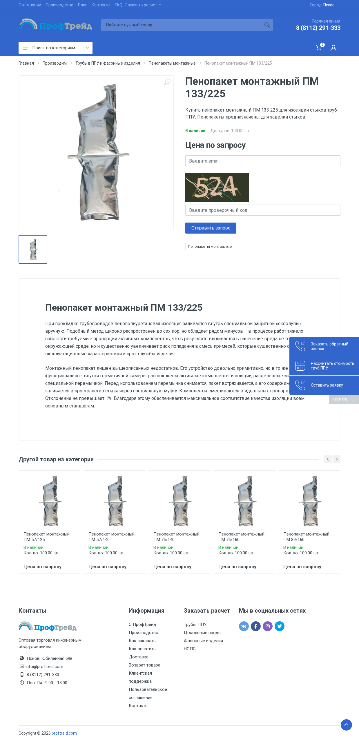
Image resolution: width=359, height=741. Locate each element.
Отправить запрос (210, 228)
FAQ (118, 5)
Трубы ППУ (195, 624)
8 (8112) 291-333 (318, 27)
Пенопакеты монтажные (210, 246)
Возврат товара (144, 665)
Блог (82, 5)
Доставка (138, 657)
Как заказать (142, 640)
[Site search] (181, 25)
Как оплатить (142, 648)
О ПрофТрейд (142, 624)
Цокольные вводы (203, 632)
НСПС (190, 648)
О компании (30, 5)
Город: (322, 5)
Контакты (101, 5)
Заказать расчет (143, 5)
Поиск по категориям (56, 47)
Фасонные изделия (203, 640)
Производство (59, 5)
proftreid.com (64, 733)
